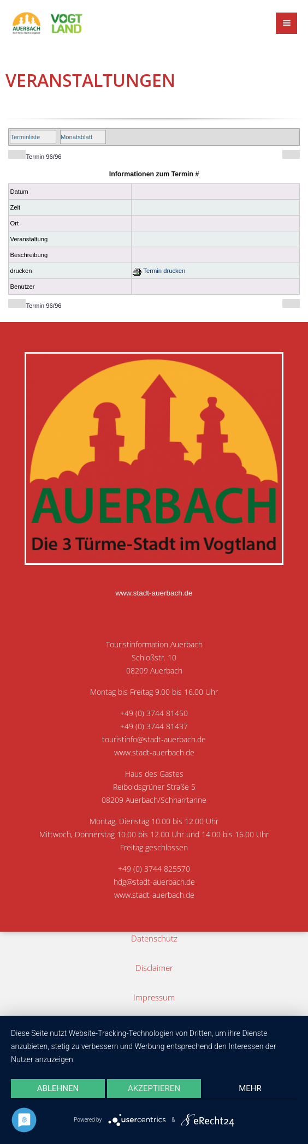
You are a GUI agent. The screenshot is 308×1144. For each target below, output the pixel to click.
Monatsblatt (76, 137)
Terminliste (25, 137)
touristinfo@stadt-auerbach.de (154, 739)
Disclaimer (154, 967)
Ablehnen (58, 1088)
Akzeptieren (154, 1088)
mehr (250, 1088)
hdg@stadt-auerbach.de (154, 882)
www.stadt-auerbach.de (153, 593)
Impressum (154, 997)
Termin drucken (159, 270)
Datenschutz (154, 938)
